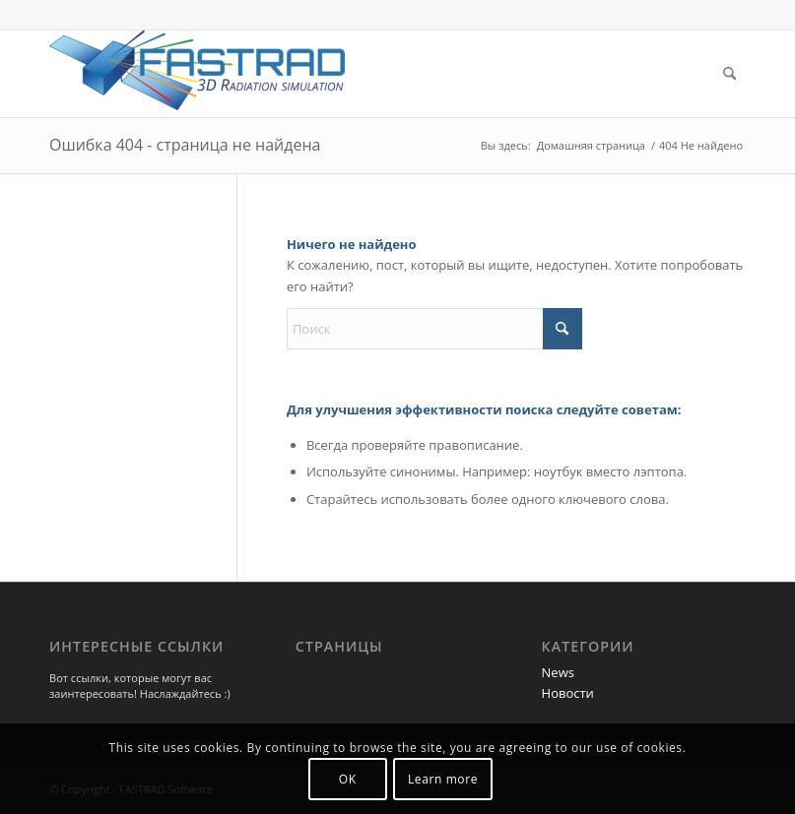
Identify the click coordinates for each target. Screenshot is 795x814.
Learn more (443, 779)
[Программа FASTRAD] (197, 74)
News (558, 672)
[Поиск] (729, 74)
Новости (568, 693)
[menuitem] (729, 74)
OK (348, 779)
